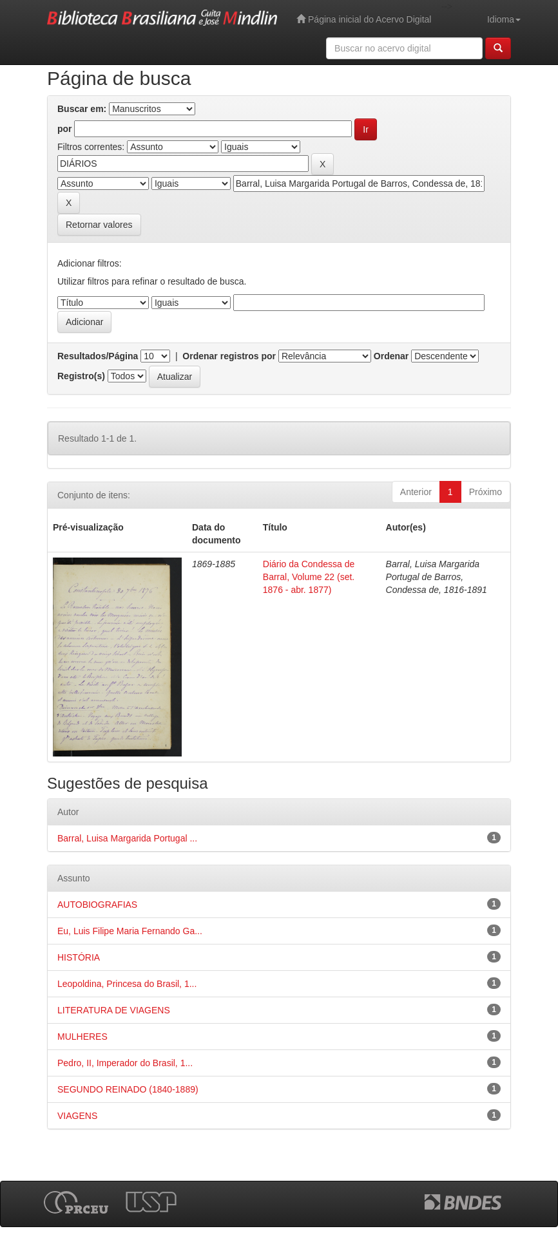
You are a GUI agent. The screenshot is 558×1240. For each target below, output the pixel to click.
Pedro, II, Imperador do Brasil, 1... (125, 1063)
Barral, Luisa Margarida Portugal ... (127, 838)
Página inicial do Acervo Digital (363, 19)
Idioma (504, 19)
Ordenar (391, 356)
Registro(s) (81, 376)
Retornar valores (99, 225)
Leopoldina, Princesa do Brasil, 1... (127, 984)
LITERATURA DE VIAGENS (113, 1010)
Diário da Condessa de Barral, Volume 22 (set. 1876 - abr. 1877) (308, 577)
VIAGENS (77, 1116)
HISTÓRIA (78, 957)
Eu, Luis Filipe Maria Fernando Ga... (129, 931)
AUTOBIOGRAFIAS (97, 904)
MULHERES (82, 1036)
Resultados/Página (97, 356)
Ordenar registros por (229, 356)
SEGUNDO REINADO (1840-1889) (127, 1089)
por (64, 129)
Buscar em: (81, 109)
